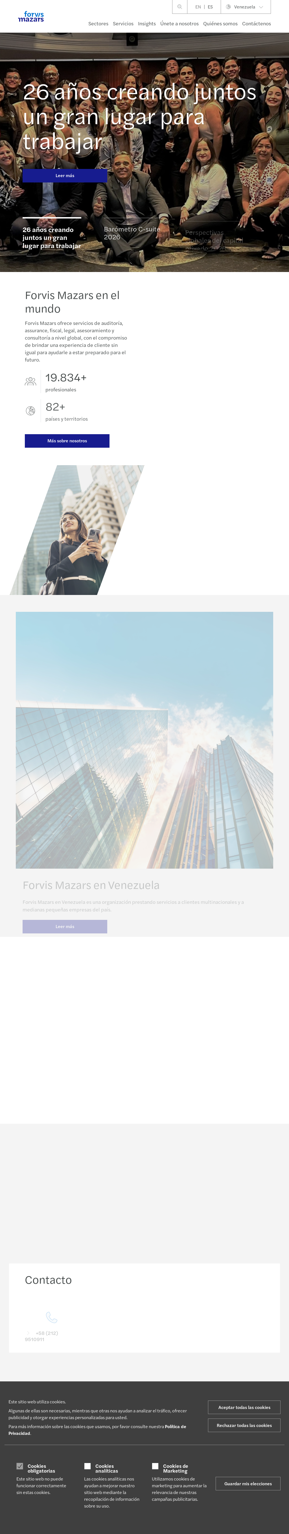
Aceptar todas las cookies (244, 1407)
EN (198, 6)
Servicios (123, 23)
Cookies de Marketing (175, 1468)
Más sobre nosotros (67, 441)
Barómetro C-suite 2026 (132, 235)
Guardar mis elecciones (248, 1483)
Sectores (98, 23)
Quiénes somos (220, 23)
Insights (147, 23)
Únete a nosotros (179, 23)
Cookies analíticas (106, 1468)
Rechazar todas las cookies (244, 1425)
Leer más (65, 175)
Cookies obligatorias (41, 1468)
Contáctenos (256, 23)
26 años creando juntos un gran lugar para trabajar (140, 115)
